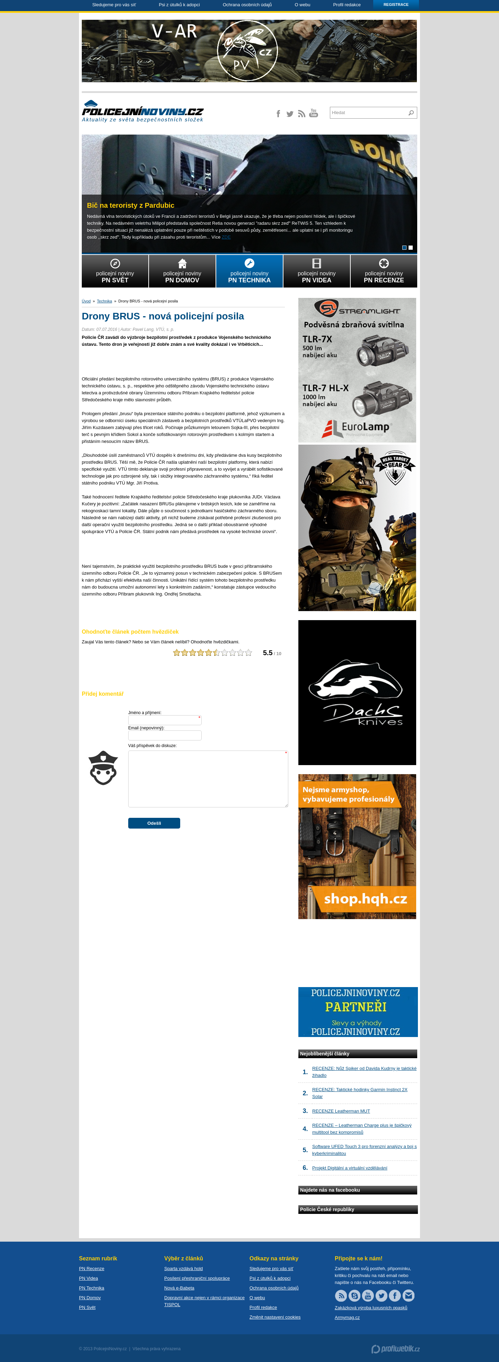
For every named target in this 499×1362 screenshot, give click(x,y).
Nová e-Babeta (179, 1288)
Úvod (86, 301)
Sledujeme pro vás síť (114, 4)
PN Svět (87, 1307)
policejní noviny (115, 269)
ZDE (226, 237)
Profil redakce (346, 4)
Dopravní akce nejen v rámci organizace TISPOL (204, 1301)
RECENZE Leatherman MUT (341, 1111)
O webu (302, 4)
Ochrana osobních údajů (247, 4)
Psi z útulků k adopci (179, 4)
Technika (104, 301)
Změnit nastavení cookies (275, 1317)
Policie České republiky (327, 1209)
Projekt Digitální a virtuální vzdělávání (349, 1168)
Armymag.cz (347, 1317)
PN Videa (88, 1278)
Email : (146, 727)
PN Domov (90, 1297)
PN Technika (91, 1288)
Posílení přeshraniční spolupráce (197, 1278)
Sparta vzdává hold (183, 1268)
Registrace (396, 4)
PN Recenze (91, 1268)
